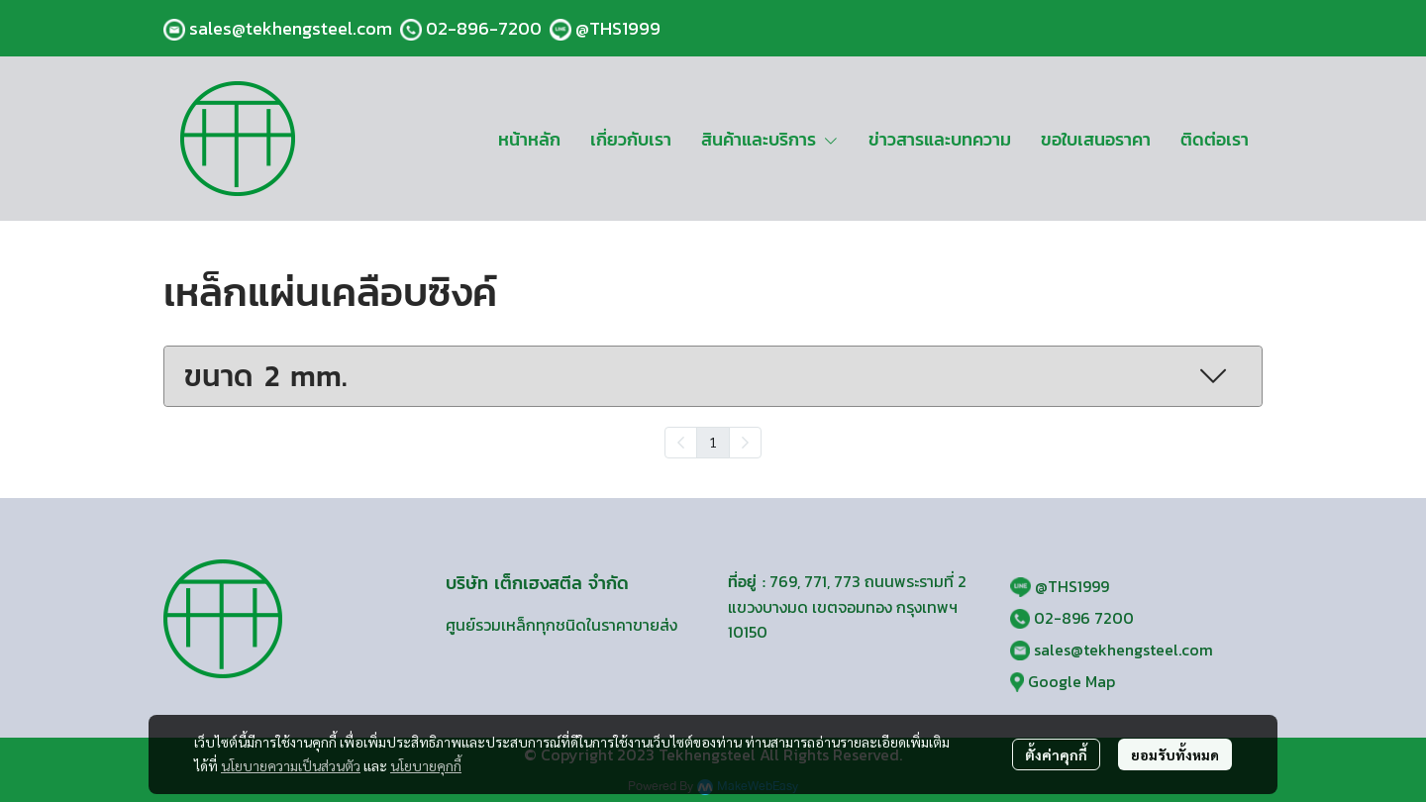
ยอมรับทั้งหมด (1175, 754)
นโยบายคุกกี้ (425, 765)
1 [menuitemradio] (713, 442)
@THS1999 (618, 28)
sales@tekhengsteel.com (290, 28)
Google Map (1071, 681)
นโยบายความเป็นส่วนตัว (290, 765)
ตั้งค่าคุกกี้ (1056, 754)
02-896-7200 (484, 28)
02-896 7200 (1084, 618)
